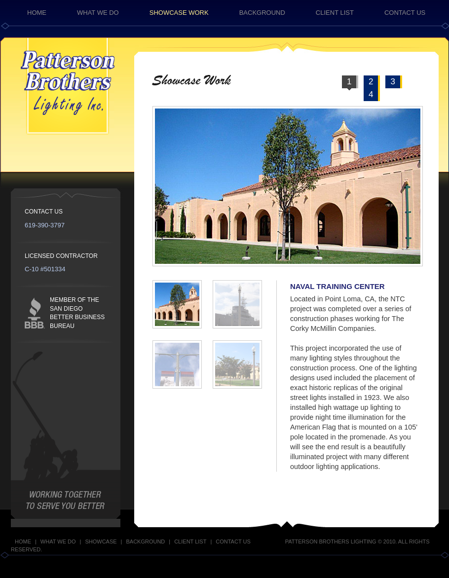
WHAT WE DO (98, 12)
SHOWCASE (100, 541)
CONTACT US (404, 12)
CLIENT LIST (335, 12)
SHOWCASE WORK (179, 12)
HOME (36, 12)
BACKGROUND (262, 12)
